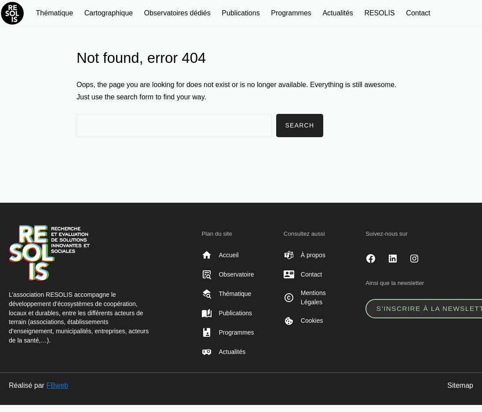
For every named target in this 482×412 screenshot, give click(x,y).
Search (299, 125)
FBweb (57, 385)
